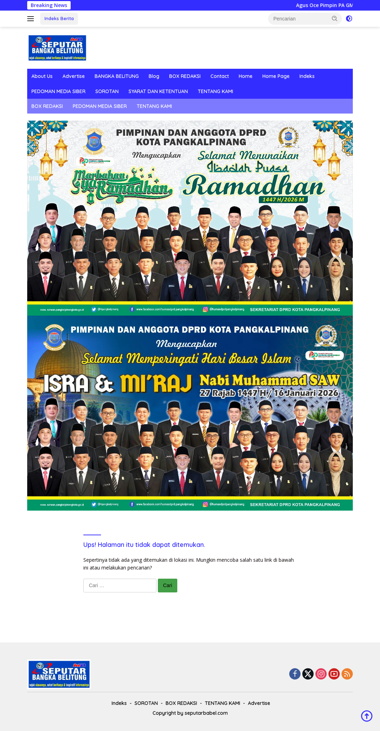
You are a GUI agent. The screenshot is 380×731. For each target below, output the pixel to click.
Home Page (276, 76)
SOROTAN (107, 91)
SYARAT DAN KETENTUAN (158, 91)
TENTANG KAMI (215, 91)
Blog (154, 76)
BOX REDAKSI (185, 76)
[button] (335, 18)
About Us (42, 76)
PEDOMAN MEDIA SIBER (58, 91)
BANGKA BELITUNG (117, 76)
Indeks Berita (59, 18)
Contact (219, 76)
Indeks (307, 76)
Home (246, 76)
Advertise (74, 76)
